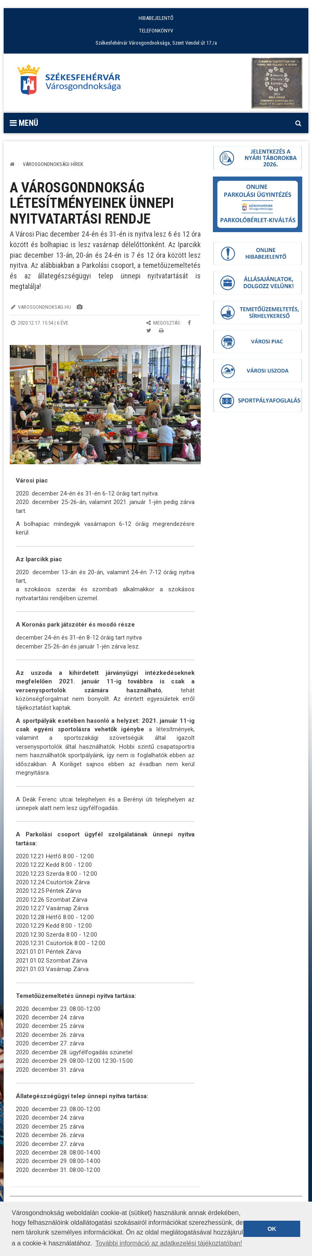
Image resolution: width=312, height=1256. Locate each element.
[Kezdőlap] (12, 164)
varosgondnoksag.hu (44, 307)
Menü (24, 123)
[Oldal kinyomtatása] (161, 330)
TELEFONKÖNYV (156, 31)
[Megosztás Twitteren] (148, 330)
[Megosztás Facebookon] (189, 323)
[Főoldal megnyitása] (73, 82)
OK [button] (271, 1229)
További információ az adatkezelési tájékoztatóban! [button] (168, 1243)
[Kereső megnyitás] (298, 123)
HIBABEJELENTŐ (156, 18)
